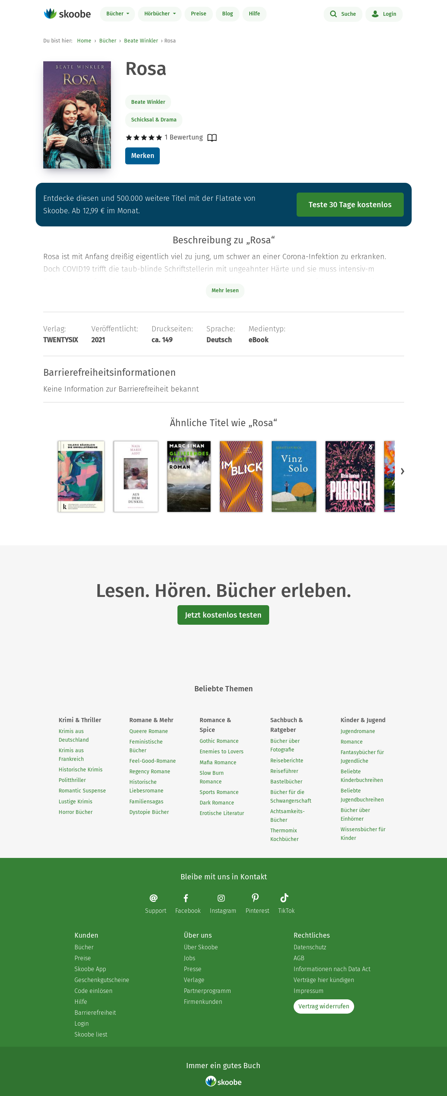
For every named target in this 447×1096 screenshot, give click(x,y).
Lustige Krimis (75, 801)
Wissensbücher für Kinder (363, 833)
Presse (193, 969)
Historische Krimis (81, 770)
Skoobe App (90, 969)
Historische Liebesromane (146, 786)
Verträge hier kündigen (324, 980)
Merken (142, 156)
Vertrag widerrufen (324, 1006)
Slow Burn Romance (212, 777)
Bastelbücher (286, 782)
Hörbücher (157, 14)
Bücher (115, 14)
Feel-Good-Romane (152, 761)
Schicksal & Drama (154, 120)
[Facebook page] (191, 904)
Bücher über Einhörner (355, 814)
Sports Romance (219, 792)
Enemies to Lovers (222, 751)
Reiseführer (284, 771)
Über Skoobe (201, 947)
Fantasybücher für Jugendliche (362, 756)
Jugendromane (358, 731)
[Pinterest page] (261, 904)
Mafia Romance (218, 762)
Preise (198, 14)
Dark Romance (217, 803)
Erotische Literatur (222, 813)
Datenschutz (310, 947)
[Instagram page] (227, 904)
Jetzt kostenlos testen (223, 614)
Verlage (194, 980)
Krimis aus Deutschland (74, 735)
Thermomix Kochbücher (284, 834)
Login (384, 13)
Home (84, 41)
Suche (343, 13)
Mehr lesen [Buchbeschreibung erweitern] (225, 290)
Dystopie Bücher (149, 812)
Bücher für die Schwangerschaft (290, 796)
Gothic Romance (219, 741)
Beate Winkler (141, 41)
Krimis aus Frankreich (71, 754)
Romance (352, 742)
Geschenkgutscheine (101, 980)
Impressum (309, 990)
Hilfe (254, 14)
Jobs (189, 958)
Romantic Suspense (82, 791)
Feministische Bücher (146, 746)
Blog (227, 14)
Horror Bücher (75, 812)
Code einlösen (93, 990)
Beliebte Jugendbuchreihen (362, 795)
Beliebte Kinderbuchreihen (362, 775)
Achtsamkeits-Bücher (287, 815)
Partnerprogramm (207, 990)
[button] (402, 471)
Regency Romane (149, 771)
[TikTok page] (290, 904)
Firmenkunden (203, 1001)
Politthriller (72, 780)
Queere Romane (148, 731)
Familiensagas (146, 801)
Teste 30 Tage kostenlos (350, 204)
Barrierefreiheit (95, 1012)
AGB (299, 958)
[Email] (159, 904)
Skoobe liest (90, 1034)
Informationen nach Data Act (332, 969)
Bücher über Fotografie (285, 745)
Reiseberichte (286, 760)
